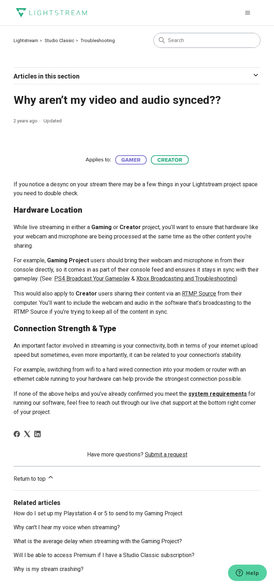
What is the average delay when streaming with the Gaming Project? (98, 541)
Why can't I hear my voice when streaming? (67, 527)
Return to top (34, 478)
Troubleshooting (98, 40)
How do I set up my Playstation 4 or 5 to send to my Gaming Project (98, 513)
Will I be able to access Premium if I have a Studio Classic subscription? (104, 555)
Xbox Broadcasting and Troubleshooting (185, 278)
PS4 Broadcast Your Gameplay (92, 278)
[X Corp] (27, 434)
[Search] (207, 40)
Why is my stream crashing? (48, 569)
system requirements (217, 393)
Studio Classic (59, 40)
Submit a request (166, 454)
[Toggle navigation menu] (247, 13)
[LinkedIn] (37, 434)
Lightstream (26, 40)
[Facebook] (17, 434)
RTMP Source (199, 293)
